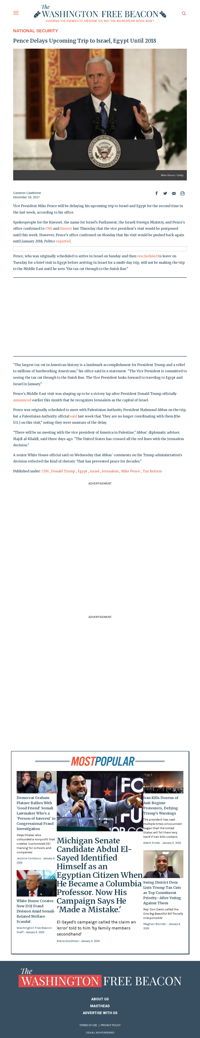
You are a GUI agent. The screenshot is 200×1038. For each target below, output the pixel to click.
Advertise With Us (100, 1013)
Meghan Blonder (155, 924)
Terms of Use (88, 1025)
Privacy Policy (111, 1025)
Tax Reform (152, 471)
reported (63, 241)
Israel (94, 471)
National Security (35, 30)
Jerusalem (110, 471)
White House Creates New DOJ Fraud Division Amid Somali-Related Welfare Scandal (36, 911)
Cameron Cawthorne (27, 193)
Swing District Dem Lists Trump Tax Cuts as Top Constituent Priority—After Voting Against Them (162, 892)
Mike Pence (130, 471)
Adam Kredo (152, 843)
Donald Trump (63, 471)
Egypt (82, 471)
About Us (100, 999)
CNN (48, 229)
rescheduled (147, 256)
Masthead (100, 1006)
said (73, 416)
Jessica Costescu (29, 858)
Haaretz (66, 229)
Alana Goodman (68, 941)
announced (22, 400)
